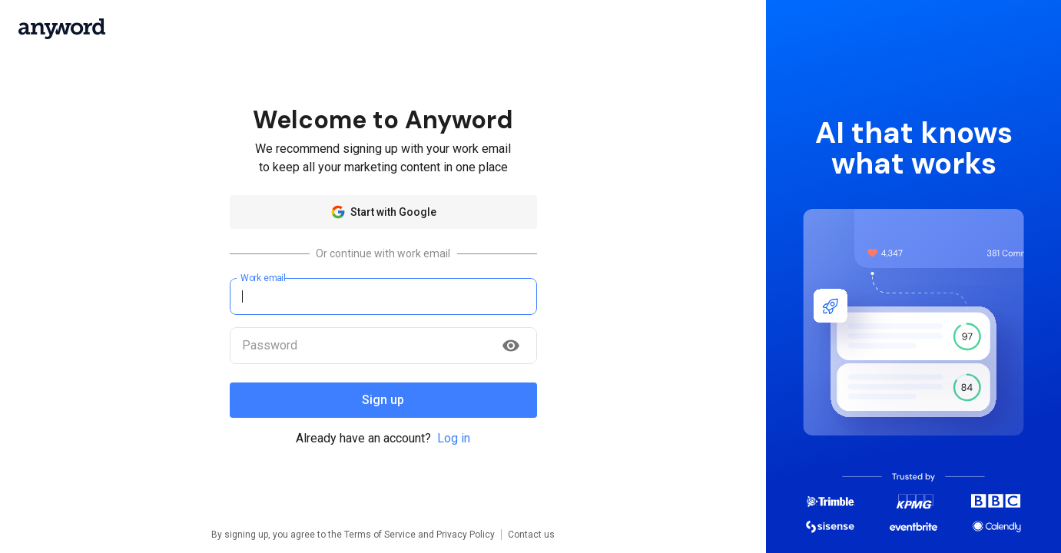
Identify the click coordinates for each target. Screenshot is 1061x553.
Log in (453, 438)
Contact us (531, 534)
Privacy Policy (465, 534)
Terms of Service (380, 534)
